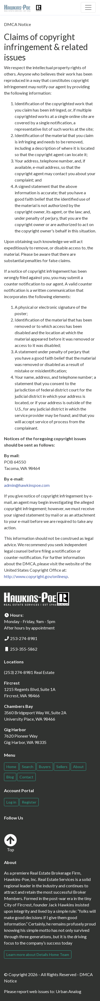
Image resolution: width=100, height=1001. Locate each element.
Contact (26, 777)
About (78, 766)
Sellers (61, 766)
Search (27, 766)
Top (10, 843)
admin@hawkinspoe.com (27, 485)
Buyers (45, 766)
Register (29, 802)
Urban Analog (68, 991)
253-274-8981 (23, 638)
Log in (11, 802)
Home (11, 766)
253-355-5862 (23, 648)
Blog (10, 777)
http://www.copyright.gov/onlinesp (36, 576)
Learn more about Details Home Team (37, 954)
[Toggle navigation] (88, 7)
